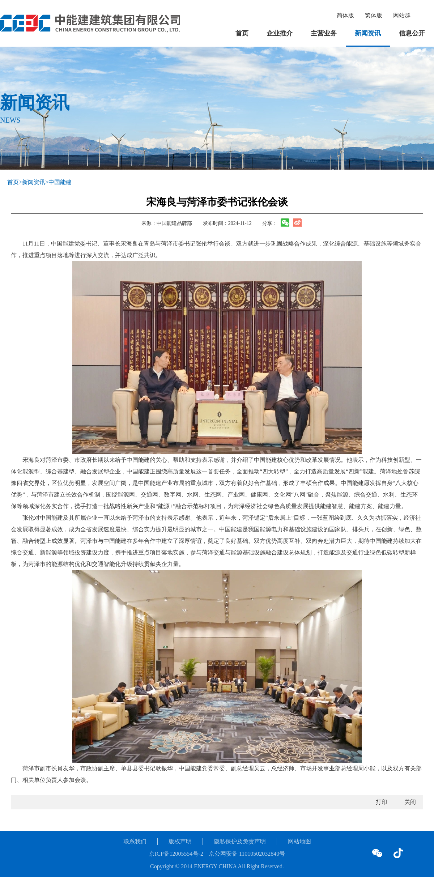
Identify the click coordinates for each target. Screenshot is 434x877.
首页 (241, 33)
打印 (381, 802)
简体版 (345, 15)
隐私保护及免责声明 (240, 841)
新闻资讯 (368, 33)
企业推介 (280, 33)
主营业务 (324, 33)
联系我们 (134, 841)
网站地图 (299, 841)
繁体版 (373, 15)
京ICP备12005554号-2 (176, 854)
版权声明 (180, 841)
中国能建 (60, 182)
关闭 (410, 802)
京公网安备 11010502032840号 (247, 854)
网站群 (401, 15)
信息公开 (412, 33)
